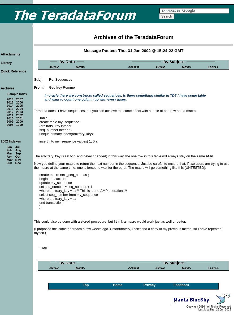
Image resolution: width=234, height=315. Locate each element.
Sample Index (17, 94)
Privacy (150, 285)
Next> (80, 67)
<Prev (54, 67)
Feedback (181, 285)
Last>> (213, 67)
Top (86, 285)
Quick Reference (13, 71)
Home (118, 285)
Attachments (10, 54)
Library (6, 63)
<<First (133, 67)
